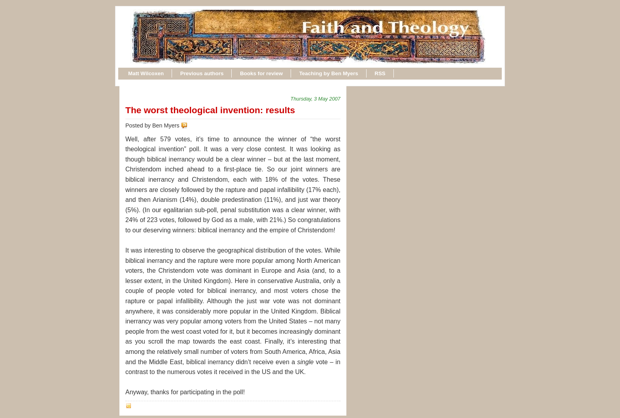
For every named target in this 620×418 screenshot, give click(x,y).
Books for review (261, 73)
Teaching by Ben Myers (328, 73)
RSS (380, 73)
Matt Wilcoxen (146, 73)
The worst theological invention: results (210, 110)
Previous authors (202, 73)
